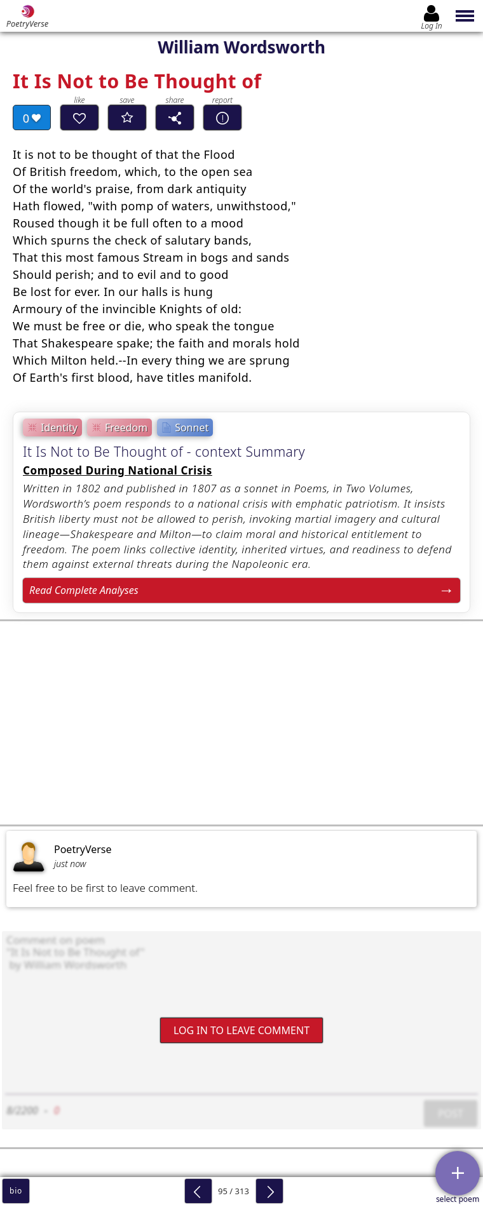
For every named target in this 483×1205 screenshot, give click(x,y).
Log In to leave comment (241, 1030)
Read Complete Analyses (84, 590)
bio (16, 1190)
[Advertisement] (241, 723)
